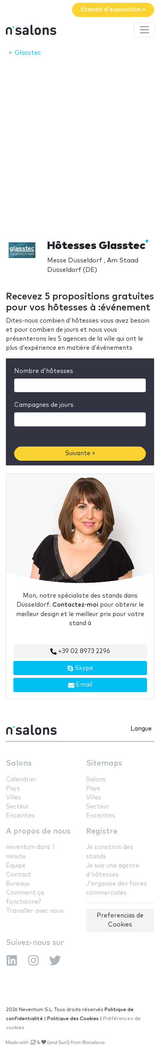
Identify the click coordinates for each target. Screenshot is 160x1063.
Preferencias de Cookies (120, 920)
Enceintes (20, 816)
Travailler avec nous (35, 911)
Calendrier (21, 779)
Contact (18, 875)
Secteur (17, 807)
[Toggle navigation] (144, 29)
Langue (141, 729)
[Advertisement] (80, 146)
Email (80, 685)
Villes (13, 798)
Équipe (16, 866)
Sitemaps (104, 763)
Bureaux (17, 884)
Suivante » (80, 453)
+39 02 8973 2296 (80, 651)
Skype (80, 668)
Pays (13, 789)
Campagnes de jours (44, 405)
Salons (19, 763)
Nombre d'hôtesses (43, 371)
